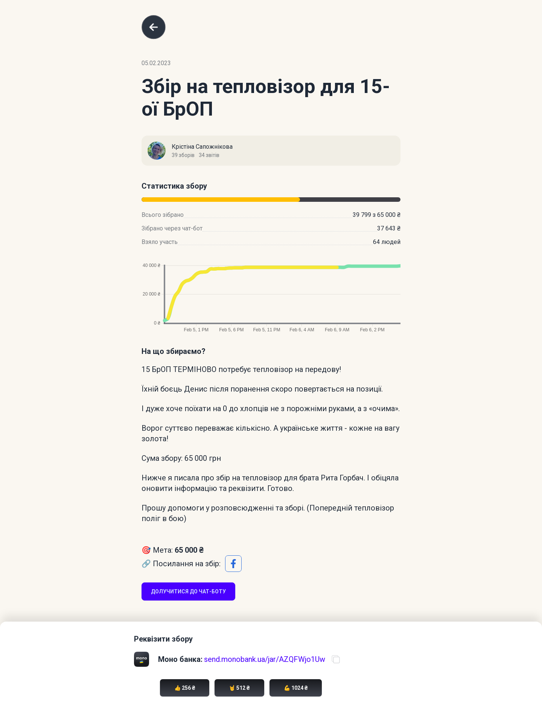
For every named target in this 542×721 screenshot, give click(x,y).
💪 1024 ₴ (296, 688)
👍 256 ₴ (184, 688)
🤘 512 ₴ (239, 688)
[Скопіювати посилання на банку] (335, 659)
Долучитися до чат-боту (188, 591)
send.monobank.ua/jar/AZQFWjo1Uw (264, 659)
